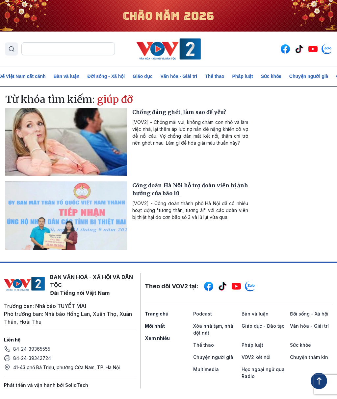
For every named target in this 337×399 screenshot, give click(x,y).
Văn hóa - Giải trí (178, 76)
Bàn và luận (67, 76)
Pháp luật (242, 76)
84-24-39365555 (31, 349)
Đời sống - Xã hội (106, 76)
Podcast (202, 314)
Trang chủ (156, 314)
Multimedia (206, 369)
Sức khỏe (271, 76)
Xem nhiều (157, 338)
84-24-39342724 (32, 358)
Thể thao (214, 76)
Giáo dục (142, 76)
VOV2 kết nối (256, 357)
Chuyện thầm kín (309, 357)
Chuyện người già (308, 76)
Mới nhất (155, 326)
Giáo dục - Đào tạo (263, 326)
